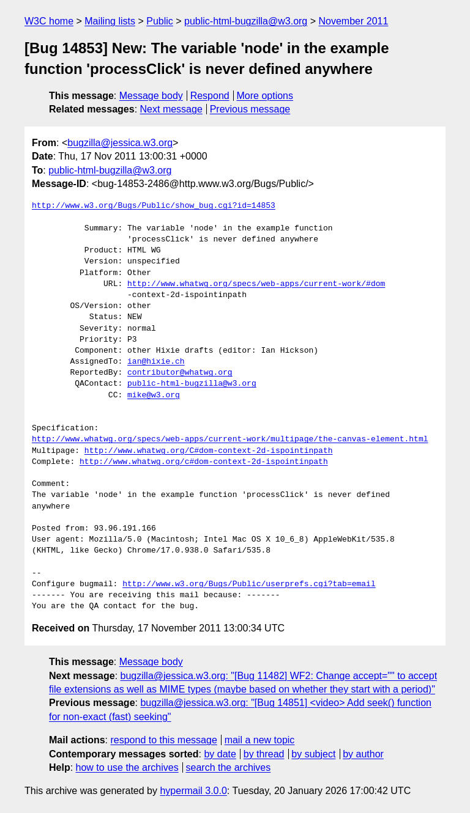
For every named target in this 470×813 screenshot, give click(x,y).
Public (159, 21)
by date (220, 754)
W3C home (48, 21)
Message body (151, 95)
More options (265, 95)
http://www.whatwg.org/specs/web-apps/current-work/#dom (256, 284)
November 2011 (354, 21)
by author (363, 754)
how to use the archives (127, 767)
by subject (313, 754)
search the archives (228, 767)
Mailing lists (109, 21)
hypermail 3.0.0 (193, 790)
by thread (264, 754)
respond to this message (163, 740)
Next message (171, 109)
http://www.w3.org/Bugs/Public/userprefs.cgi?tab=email (248, 584)
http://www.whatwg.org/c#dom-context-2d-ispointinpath (204, 462)
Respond (209, 95)
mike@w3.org (153, 395)
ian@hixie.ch (156, 361)
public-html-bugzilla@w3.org (245, 21)
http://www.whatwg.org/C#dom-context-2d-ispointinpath (208, 451)
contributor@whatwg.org (180, 372)
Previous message (250, 109)
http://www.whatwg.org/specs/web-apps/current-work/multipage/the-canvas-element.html (230, 439)
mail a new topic (260, 740)
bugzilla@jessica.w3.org (120, 143)
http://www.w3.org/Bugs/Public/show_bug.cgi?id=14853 (153, 206)
